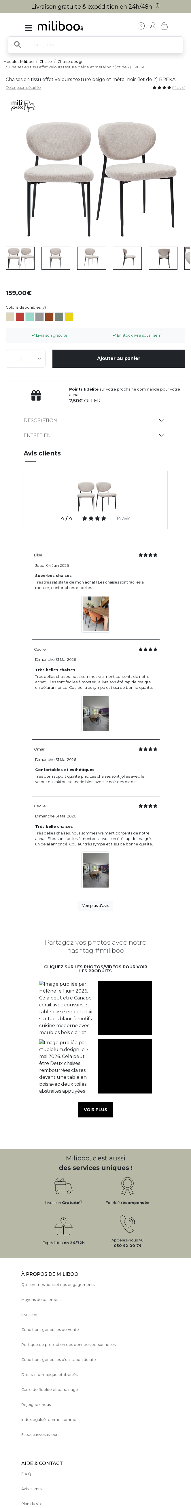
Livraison (29, 1314)
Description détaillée (23, 87)
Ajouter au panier (118, 358)
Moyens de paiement (41, 1299)
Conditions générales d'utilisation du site (58, 1359)
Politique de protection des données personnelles (68, 1344)
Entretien (37, 435)
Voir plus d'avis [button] (95, 905)
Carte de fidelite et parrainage (49, 1389)
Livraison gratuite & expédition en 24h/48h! (95, 6)
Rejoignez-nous (36, 1404)
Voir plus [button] (95, 1109)
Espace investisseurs (40, 1434)
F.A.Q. (26, 1474)
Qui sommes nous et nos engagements (57, 1284)
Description (40, 420)
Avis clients (31, 1489)
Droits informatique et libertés (49, 1374)
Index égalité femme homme (48, 1419)
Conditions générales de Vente (50, 1329)
